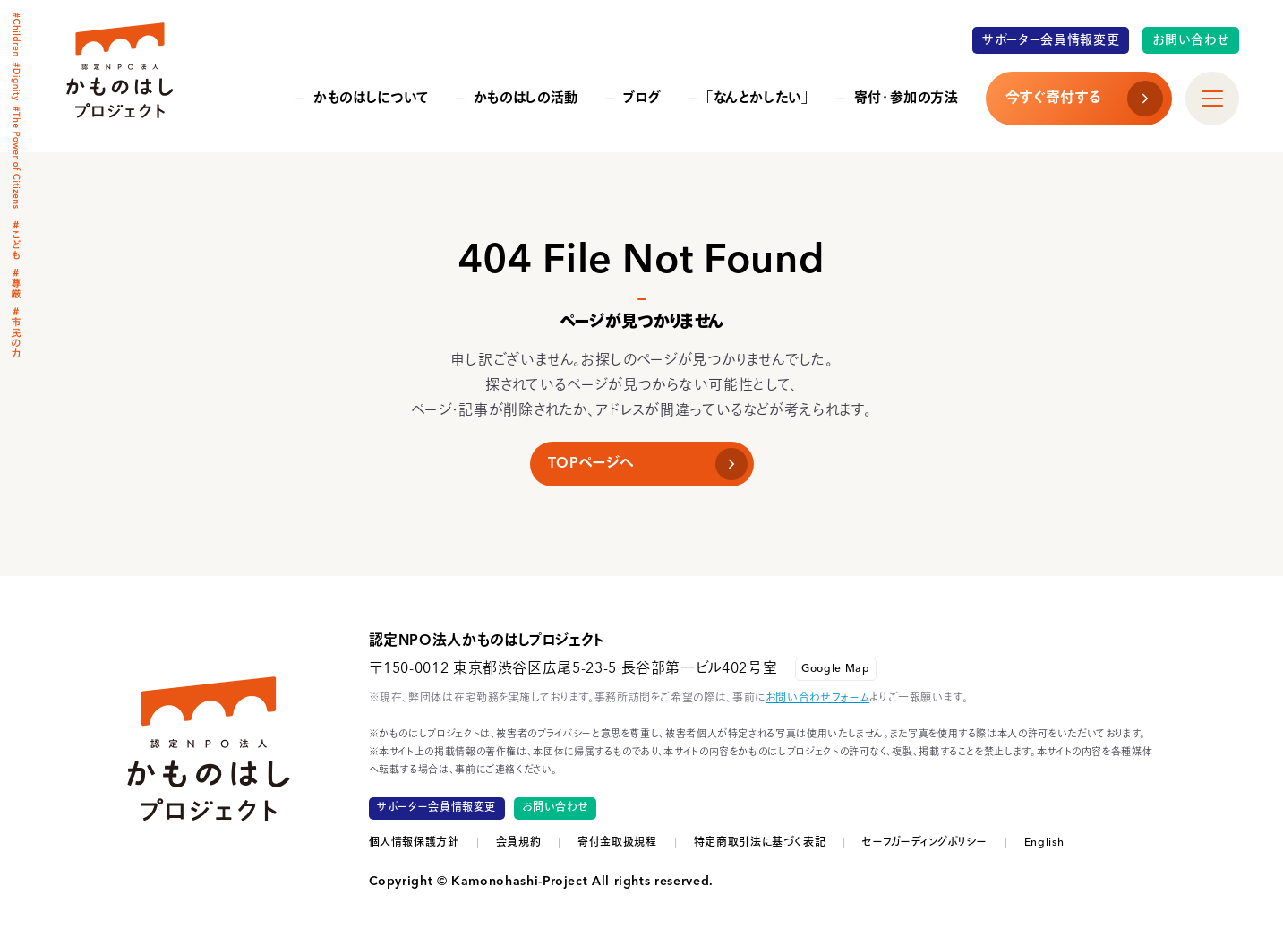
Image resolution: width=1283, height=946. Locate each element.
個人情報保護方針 (414, 843)
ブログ (642, 99)
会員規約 (519, 843)
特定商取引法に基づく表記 (760, 843)
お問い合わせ (1191, 40)
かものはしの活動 (526, 99)
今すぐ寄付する (1052, 98)
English (1044, 843)
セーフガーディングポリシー (924, 843)
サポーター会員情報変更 (1050, 40)
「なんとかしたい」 (757, 99)
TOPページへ (591, 464)
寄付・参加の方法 (906, 99)
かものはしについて (371, 99)
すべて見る (1204, 85)
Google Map (835, 669)
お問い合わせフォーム (817, 698)
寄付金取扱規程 (616, 843)
